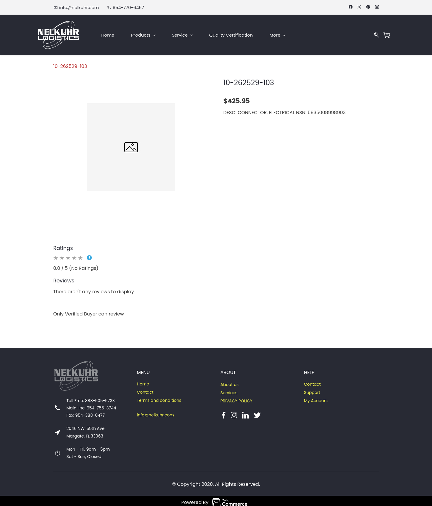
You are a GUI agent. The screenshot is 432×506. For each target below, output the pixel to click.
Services (228, 389)
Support (312, 389)
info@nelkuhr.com (155, 412)
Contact (145, 389)
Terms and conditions (159, 397)
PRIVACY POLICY (236, 398)
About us (229, 381)
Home (143, 381)
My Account (316, 397)
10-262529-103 (70, 63)
